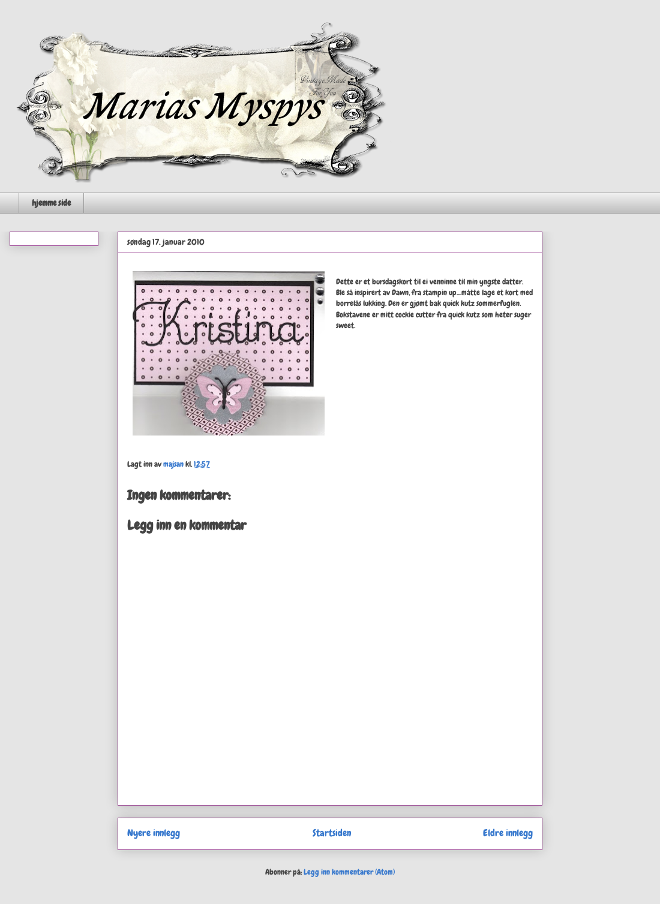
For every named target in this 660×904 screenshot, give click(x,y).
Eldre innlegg (508, 833)
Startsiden (332, 833)
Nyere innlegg (153, 833)
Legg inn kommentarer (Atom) (349, 872)
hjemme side (51, 202)
